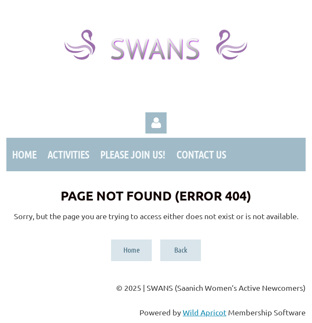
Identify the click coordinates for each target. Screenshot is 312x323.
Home (131, 249)
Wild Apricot (204, 312)
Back (180, 249)
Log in (156, 123)
